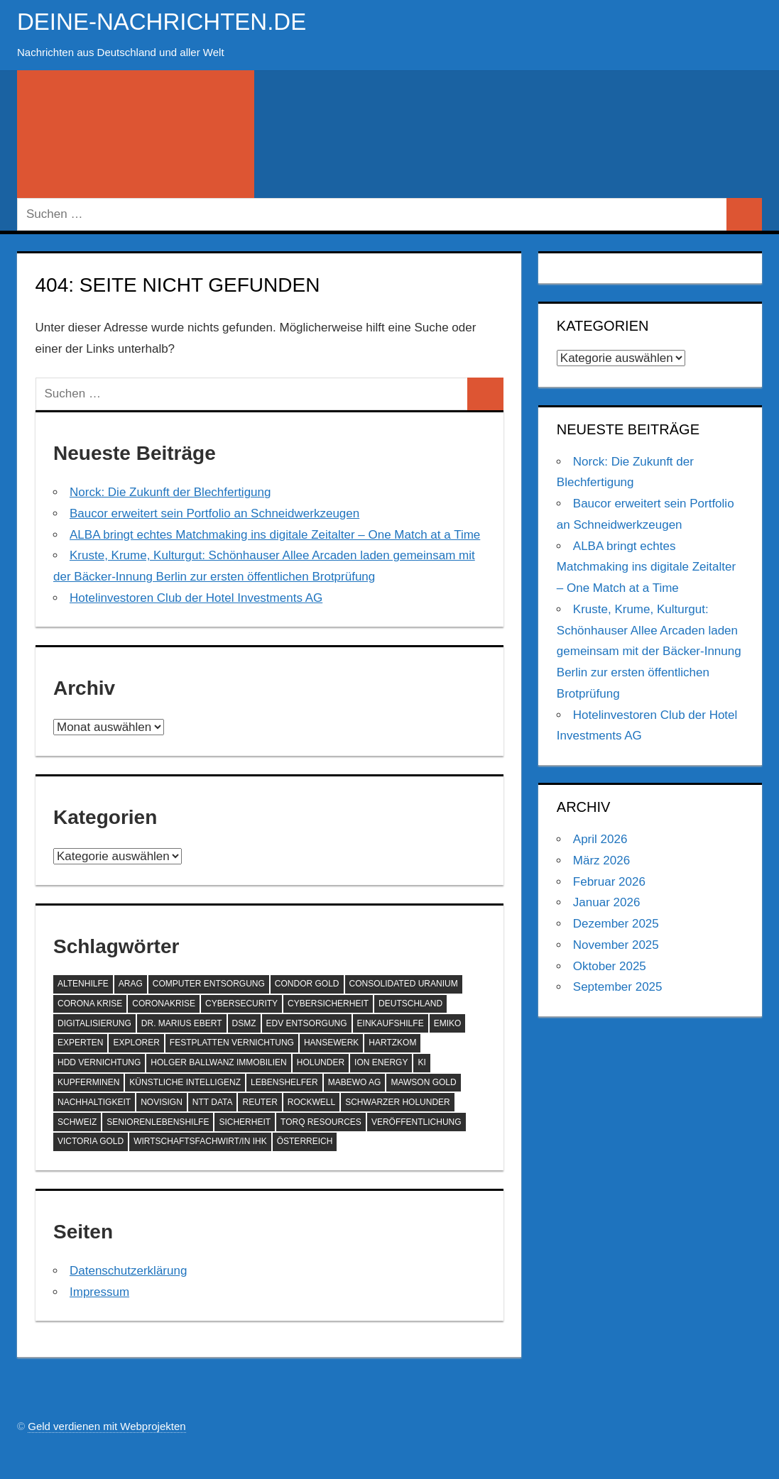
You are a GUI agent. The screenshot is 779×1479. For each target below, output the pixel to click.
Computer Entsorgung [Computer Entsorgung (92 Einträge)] (209, 984)
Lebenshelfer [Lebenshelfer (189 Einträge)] (284, 1082)
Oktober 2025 (609, 966)
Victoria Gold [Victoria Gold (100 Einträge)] (91, 1141)
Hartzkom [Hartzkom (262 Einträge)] (392, 1043)
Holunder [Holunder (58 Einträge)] (320, 1062)
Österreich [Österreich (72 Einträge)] (305, 1141)
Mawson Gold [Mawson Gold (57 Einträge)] (423, 1082)
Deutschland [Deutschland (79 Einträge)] (410, 1003)
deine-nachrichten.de (174, 20)
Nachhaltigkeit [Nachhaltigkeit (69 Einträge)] (94, 1102)
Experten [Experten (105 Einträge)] (80, 1043)
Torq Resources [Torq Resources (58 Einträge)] (320, 1122)
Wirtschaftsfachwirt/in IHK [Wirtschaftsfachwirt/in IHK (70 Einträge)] (200, 1141)
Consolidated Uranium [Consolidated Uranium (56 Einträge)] (403, 984)
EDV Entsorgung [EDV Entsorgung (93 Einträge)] (306, 1023)
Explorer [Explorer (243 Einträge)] (136, 1043)
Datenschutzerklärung (128, 1270)
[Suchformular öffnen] (135, 134)
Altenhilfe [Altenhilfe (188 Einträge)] (83, 984)
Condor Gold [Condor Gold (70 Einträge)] (307, 984)
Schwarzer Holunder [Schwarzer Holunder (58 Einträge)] (397, 1102)
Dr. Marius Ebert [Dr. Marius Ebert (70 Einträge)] (181, 1023)
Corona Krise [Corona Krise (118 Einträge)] (90, 1003)
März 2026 (601, 860)
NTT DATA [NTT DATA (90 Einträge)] (212, 1102)
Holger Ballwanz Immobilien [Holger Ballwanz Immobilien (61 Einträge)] (218, 1062)
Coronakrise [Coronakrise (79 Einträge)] (163, 1003)
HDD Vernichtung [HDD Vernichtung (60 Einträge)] (99, 1062)
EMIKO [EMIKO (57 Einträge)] (448, 1023)
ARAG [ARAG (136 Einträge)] (131, 984)
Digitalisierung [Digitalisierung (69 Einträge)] (94, 1023)
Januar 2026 (607, 902)
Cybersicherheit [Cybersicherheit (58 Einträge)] (328, 1003)
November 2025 (616, 945)
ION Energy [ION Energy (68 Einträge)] (381, 1062)
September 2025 (618, 987)
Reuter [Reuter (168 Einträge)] (259, 1102)
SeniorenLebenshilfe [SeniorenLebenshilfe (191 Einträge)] (158, 1122)
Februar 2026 (609, 882)
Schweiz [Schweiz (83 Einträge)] (77, 1122)
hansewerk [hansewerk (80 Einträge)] (331, 1043)
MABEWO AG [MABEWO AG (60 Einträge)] (354, 1082)
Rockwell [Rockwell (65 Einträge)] (311, 1102)
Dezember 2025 (616, 923)
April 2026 (600, 839)
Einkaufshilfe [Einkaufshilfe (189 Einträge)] (390, 1023)
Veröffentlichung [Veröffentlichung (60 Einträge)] (416, 1122)
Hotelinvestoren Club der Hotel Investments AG (196, 598)
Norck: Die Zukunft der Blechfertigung (170, 492)
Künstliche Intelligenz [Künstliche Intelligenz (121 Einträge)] (185, 1082)
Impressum (99, 1292)
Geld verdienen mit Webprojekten (106, 1426)
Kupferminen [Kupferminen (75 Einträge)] (88, 1082)
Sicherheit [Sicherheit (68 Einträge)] (245, 1122)
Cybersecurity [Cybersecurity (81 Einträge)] (241, 1003)
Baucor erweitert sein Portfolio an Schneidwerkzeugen (214, 513)
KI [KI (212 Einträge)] (421, 1062)
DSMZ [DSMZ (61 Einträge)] (244, 1023)
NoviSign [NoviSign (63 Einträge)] (162, 1102)
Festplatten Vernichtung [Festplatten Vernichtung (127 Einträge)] (232, 1043)
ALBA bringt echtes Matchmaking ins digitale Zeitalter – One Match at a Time (275, 534)
